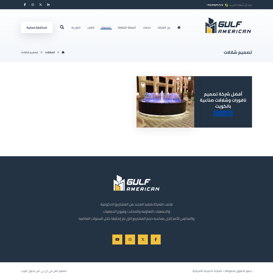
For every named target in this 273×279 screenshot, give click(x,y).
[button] (48, 4)
